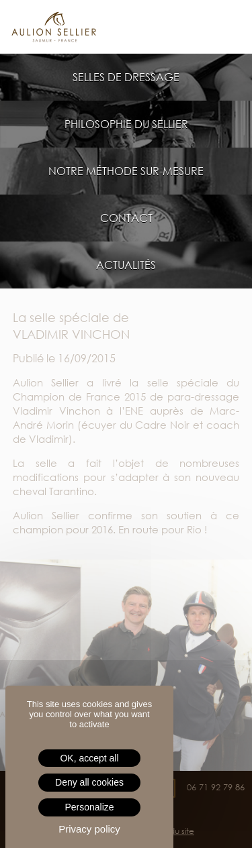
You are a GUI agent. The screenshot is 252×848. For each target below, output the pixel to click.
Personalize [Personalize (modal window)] (89, 807)
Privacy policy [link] (89, 829)
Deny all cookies (89, 782)
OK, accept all (89, 758)
